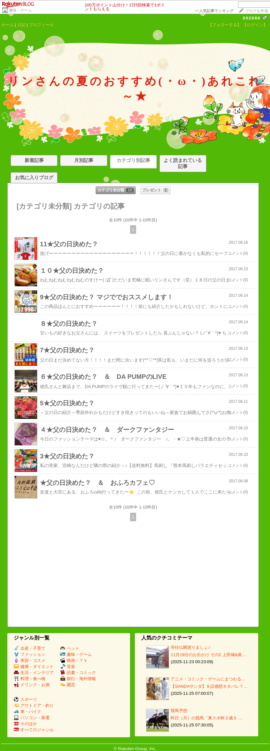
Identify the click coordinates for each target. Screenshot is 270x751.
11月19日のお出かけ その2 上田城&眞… (208, 654)
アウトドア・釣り (34, 705)
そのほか (25, 723)
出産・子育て (29, 648)
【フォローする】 (224, 24)
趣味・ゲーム (20, 10)
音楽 (67, 666)
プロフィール (41, 24)
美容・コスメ (29, 660)
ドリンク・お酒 (32, 684)
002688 (251, 18)
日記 (21, 24)
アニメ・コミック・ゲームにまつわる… (208, 679)
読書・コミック (78, 672)
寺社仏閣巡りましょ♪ (190, 647)
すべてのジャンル (34, 729)
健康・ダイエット (34, 666)
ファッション (29, 654)
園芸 (67, 684)
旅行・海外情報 (78, 678)
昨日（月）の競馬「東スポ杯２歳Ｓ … (207, 718)
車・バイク (27, 711)
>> (214, 11)
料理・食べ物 (29, 678)
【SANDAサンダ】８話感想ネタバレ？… (209, 686)
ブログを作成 (256, 11)
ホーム (7, 24)
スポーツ (25, 699)
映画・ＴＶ (74, 660)
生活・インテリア (34, 672)
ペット (69, 648)
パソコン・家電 (32, 717)
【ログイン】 (255, 24)
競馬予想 (179, 710)
